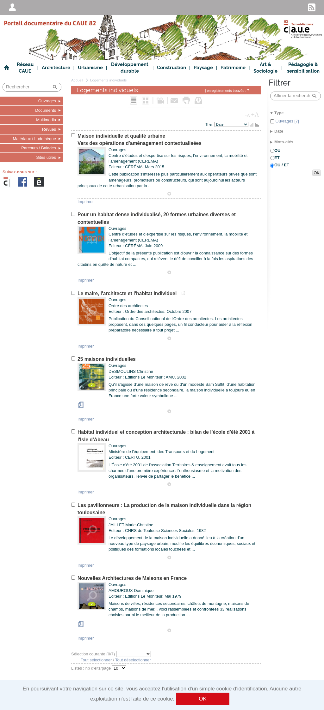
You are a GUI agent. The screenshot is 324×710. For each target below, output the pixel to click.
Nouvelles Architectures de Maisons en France (132, 578)
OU (277, 150)
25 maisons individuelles (107, 359)
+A (255, 114)
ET (277, 157)
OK (202, 699)
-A (247, 115)
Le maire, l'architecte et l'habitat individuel (128, 293)
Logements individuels (108, 80)
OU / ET (281, 165)
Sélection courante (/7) (93, 654)
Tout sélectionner (96, 660)
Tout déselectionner (133, 660)
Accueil (77, 80)
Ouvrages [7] (286, 121)
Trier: (210, 124)
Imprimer (86, 201)
